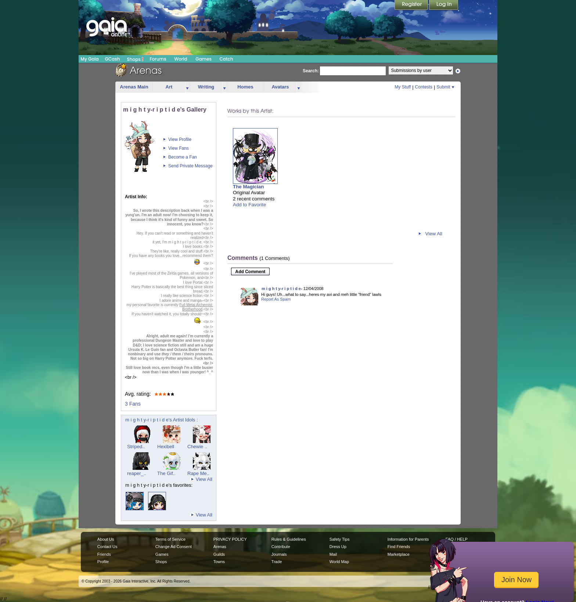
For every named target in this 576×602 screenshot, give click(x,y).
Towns (219, 561)
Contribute (280, 546)
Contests (423, 87)
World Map (339, 561)
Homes (245, 87)
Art (169, 87)
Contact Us (107, 546)
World (180, 59)
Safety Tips (340, 539)
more (187, 87)
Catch (226, 59)
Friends (104, 554)
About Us (105, 539)
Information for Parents (408, 539)
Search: (311, 70)
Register (412, 5)
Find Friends (399, 546)
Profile (103, 561)
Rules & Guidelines (288, 539)
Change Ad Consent (173, 546)
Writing (206, 87)
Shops (135, 59)
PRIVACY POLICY (230, 539)
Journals (279, 554)
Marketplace (399, 554)
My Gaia (89, 59)
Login (443, 5)
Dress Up (338, 546)
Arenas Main (134, 87)
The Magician (248, 186)
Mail (333, 554)
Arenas (219, 546)
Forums (158, 59)
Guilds (219, 554)
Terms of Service (170, 539)
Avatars (280, 87)
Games (203, 59)
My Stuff (403, 87)
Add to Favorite (249, 204)
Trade (276, 561)
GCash (112, 59)
